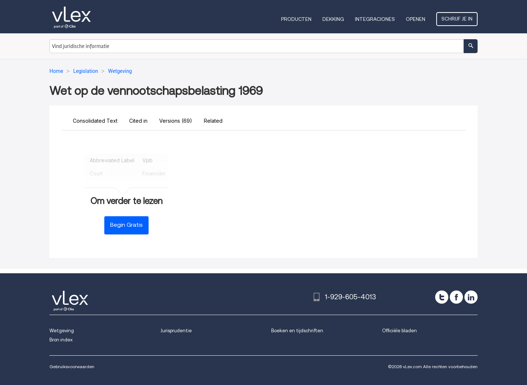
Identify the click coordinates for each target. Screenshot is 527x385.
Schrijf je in (456, 19)
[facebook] (456, 297)
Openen (415, 19)
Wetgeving (61, 330)
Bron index (60, 340)
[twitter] (441, 297)
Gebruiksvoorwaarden (71, 366)
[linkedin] (471, 297)
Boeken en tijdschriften (297, 330)
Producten (296, 19)
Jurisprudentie (176, 330)
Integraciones (375, 19)
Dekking (333, 19)
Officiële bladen (399, 330)
